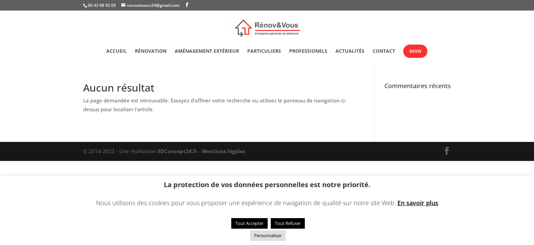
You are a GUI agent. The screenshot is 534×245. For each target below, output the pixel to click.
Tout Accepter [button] (249, 223)
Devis (415, 51)
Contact (384, 51)
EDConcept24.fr (178, 151)
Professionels (308, 51)
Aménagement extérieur (207, 51)
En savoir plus (417, 203)
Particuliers (264, 51)
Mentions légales (223, 151)
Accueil (116, 51)
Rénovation (151, 51)
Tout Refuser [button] (288, 223)
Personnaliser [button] (268, 235)
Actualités (349, 51)
